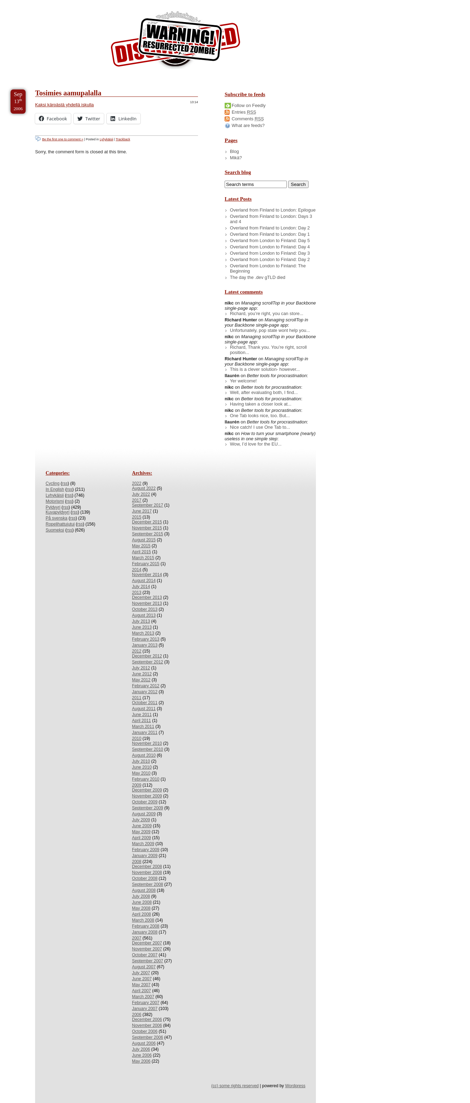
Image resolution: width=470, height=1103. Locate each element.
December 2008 (147, 866)
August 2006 (143, 1043)
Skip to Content (27, 3)
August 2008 (143, 890)
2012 (136, 651)
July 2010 (141, 761)
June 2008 (142, 902)
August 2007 (143, 966)
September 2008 (147, 884)
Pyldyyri (53, 507)
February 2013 (145, 639)
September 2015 (147, 534)
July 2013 (141, 621)
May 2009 (141, 831)
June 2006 (142, 1055)
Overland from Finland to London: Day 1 (270, 234)
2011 (136, 697)
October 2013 (145, 609)
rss (65, 483)
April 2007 (141, 990)
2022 (136, 483)
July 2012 (141, 668)
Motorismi (55, 501)
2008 (136, 861)
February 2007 (145, 1002)
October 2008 (145, 878)
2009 (136, 785)
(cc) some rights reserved (235, 1085)
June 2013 (142, 627)
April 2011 (141, 720)
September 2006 (147, 1037)
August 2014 (143, 580)
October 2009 (145, 802)
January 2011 (145, 732)
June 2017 (142, 511)
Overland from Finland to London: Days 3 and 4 (271, 219)
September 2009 (147, 807)
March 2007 (143, 996)
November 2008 (147, 872)
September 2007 (147, 960)
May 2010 (141, 773)
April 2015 (141, 551)
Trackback (123, 139)
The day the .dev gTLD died (257, 277)
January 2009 (145, 855)
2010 (136, 738)
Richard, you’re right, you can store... (266, 313)
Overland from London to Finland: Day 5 (270, 240)
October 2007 (145, 954)
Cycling (52, 483)
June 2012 (142, 673)
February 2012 (145, 685)
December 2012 (147, 656)
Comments (248, 118)
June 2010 (142, 767)
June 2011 (142, 714)
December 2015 (147, 522)
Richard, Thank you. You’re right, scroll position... (268, 350)
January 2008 (145, 932)
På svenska (56, 518)
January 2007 (145, 1008)
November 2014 (147, 574)
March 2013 (143, 633)
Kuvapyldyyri (57, 512)
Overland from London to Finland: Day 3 (270, 253)
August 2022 (143, 488)
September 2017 (147, 505)
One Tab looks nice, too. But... (260, 415)
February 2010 (145, 779)
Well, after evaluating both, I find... (264, 392)
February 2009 (145, 849)
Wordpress (295, 1085)
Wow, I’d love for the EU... (256, 444)
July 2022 (141, 494)
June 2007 (142, 978)
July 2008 (141, 896)
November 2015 (147, 528)
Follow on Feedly (249, 105)
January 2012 (145, 691)
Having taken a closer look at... (260, 404)
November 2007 (147, 949)
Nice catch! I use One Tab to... (260, 427)
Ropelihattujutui (60, 524)
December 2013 (147, 597)
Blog (234, 151)
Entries (244, 112)
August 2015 (143, 539)
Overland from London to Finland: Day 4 (270, 246)
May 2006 (141, 1061)
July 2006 (141, 1049)
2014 (136, 569)
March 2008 (143, 920)
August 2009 (143, 813)
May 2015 (141, 545)
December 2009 (147, 790)
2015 (136, 517)
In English (55, 489)
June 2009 (142, 825)
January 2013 (145, 645)
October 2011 (145, 702)
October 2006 (145, 1031)
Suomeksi (55, 530)
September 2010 (147, 749)
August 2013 (143, 615)
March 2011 (143, 726)
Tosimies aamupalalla (68, 93)
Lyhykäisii (106, 139)
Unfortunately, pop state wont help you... (270, 330)
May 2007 (141, 984)
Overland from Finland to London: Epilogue (273, 210)
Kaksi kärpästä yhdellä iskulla (64, 104)
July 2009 (141, 819)
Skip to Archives (79, 3)
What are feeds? (248, 125)
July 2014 (141, 586)
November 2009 (147, 796)
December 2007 (147, 943)
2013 (136, 592)
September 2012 (147, 662)
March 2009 (143, 843)
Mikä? (236, 157)
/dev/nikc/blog (175, 41)
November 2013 (147, 603)
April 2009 (141, 837)
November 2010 (147, 743)
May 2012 (141, 679)
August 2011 (143, 708)
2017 (136, 500)
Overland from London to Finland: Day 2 (270, 259)
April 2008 (141, 914)
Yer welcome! (243, 380)
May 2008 (141, 908)
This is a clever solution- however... (265, 369)
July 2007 (141, 972)
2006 (136, 1014)
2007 (136, 938)
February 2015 (145, 563)
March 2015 (143, 557)
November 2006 (147, 1025)
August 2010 (143, 755)
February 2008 (145, 926)
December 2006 (147, 1019)
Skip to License (130, 3)
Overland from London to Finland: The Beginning (268, 268)
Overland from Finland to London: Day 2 (270, 227)
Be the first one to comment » (62, 139)
